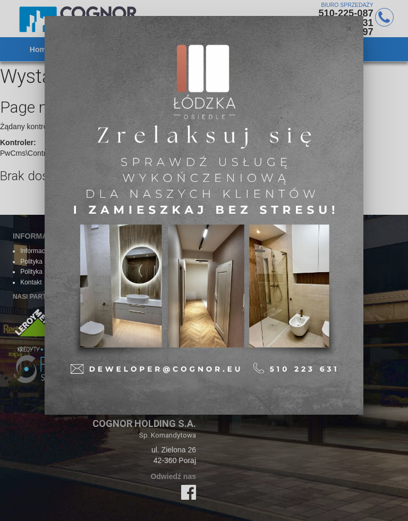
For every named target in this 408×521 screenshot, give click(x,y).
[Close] (349, 29)
